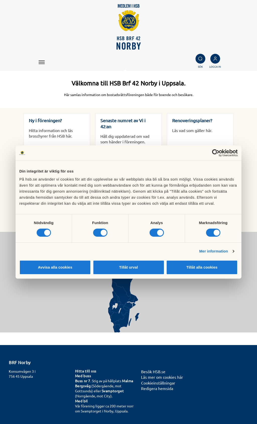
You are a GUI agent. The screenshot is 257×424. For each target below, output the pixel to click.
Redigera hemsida (157, 388)
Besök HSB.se (153, 371)
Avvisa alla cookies (55, 267)
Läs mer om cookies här (162, 376)
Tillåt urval (128, 267)
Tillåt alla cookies (202, 267)
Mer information (213, 251)
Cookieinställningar (158, 382)
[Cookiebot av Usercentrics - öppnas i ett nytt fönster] (216, 153)
